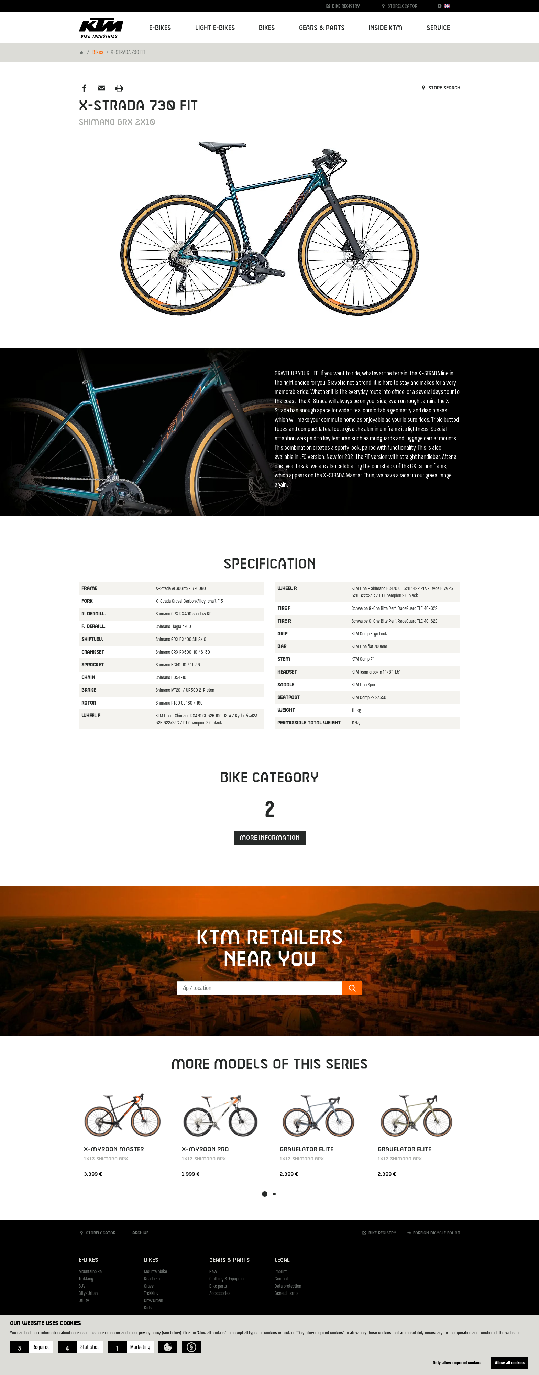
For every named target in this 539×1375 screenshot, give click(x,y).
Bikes (97, 52)
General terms (286, 1293)
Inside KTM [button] (385, 28)
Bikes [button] (267, 28)
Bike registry (342, 6)
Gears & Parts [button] (322, 28)
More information (270, 837)
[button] (31, 1347)
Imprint (281, 1272)
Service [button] (438, 28)
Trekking (86, 1279)
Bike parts (218, 1286)
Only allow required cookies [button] (457, 1362)
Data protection (288, 1286)
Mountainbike (90, 1272)
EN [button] (444, 6)
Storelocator (399, 6)
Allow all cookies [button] (510, 1362)
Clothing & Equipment (228, 1279)
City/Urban (88, 1293)
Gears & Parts (229, 1260)
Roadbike (152, 1279)
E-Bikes (88, 1260)
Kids (148, 1308)
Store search (440, 88)
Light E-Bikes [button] (215, 28)
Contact (281, 1279)
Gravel (149, 1286)
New (213, 1272)
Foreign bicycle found (433, 1233)
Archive (136, 1233)
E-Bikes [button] (160, 28)
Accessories (219, 1293)
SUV (82, 1286)
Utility (84, 1300)
